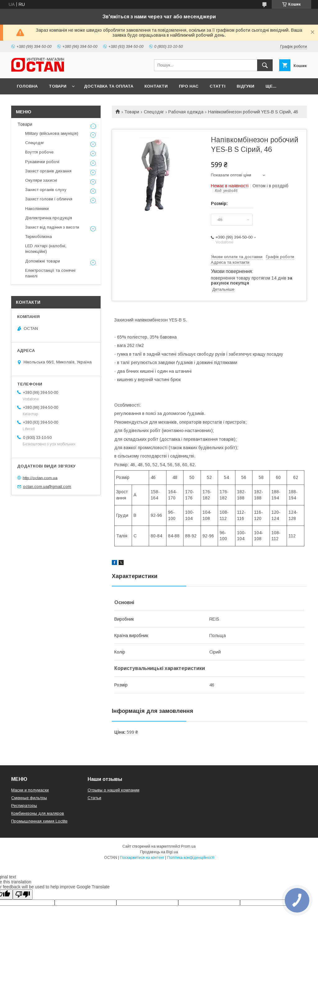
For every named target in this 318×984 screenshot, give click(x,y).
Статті (217, 86)
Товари (57, 86)
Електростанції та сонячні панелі (50, 273)
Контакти (156, 86)
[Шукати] (265, 65)
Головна (27, 86)
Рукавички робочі (42, 161)
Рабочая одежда (185, 111)
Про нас (188, 86)
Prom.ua (188, 846)
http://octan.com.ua (40, 477)
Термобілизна (38, 236)
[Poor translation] (23, 894)
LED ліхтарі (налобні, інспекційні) (45, 249)
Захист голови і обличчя (48, 199)
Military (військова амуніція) (51, 133)
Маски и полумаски (30, 790)
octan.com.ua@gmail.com (47, 486)
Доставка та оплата (108, 86)
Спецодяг (154, 111)
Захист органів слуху (45, 189)
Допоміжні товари (42, 261)
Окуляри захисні (41, 180)
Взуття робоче (39, 152)
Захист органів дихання (48, 171)
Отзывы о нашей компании (113, 790)
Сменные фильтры (29, 797)
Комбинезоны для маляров (37, 813)
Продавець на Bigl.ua (159, 852)
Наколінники (37, 208)
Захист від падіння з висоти (52, 227)
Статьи (94, 797)
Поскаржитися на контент (142, 857)
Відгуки (245, 86)
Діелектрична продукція (48, 218)
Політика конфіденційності (190, 857)
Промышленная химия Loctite (39, 821)
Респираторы (24, 805)
